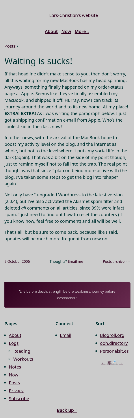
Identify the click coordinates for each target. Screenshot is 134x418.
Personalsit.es (114, 351)
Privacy (16, 391)
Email (65, 335)
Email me (75, 261)
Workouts (23, 359)
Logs (14, 343)
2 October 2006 (17, 261)
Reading (21, 351)
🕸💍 (112, 363)
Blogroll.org (112, 335)
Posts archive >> (116, 261)
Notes (15, 367)
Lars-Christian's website (73, 15)
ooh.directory (114, 343)
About (51, 31)
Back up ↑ (67, 410)
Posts (10, 46)
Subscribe (19, 399)
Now (66, 31)
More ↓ (82, 31)
